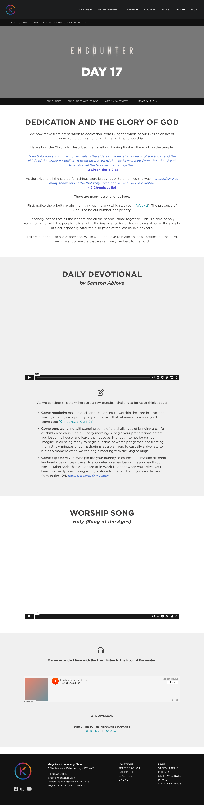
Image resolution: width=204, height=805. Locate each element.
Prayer (26, 22)
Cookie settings (169, 783)
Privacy (163, 779)
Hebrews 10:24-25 (75, 422)
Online (123, 779)
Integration (166, 772)
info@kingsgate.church (61, 777)
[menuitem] (85, 9)
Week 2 (142, 205)
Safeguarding (168, 768)
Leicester (125, 775)
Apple (112, 731)
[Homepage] (13, 10)
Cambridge (126, 772)
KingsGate (12, 22)
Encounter (73, 22)
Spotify (92, 731)
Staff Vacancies (170, 775)
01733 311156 (59, 774)
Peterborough (129, 768)
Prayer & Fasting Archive (48, 22)
